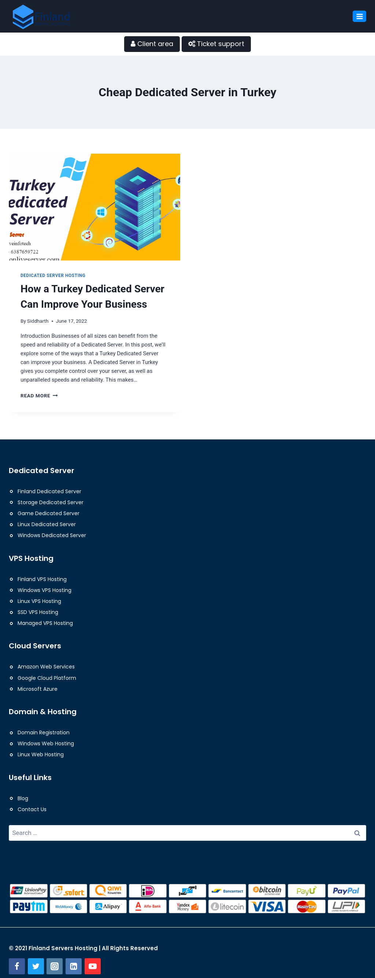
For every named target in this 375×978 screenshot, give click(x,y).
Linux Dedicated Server (47, 524)
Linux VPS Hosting (39, 601)
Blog (23, 798)
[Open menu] (359, 16)
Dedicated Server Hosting (53, 275)
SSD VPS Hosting (38, 612)
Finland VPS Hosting (42, 579)
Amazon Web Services (46, 666)
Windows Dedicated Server (52, 535)
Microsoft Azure (37, 689)
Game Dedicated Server (48, 513)
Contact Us (32, 809)
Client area (152, 43)
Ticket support (216, 43)
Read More (39, 395)
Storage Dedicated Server (50, 502)
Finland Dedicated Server (49, 491)
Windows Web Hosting (46, 743)
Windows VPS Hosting (44, 590)
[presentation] (94, 203)
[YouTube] (93, 966)
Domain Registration (44, 732)
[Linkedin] (74, 966)
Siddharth (37, 321)
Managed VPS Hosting (45, 623)
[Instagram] (55, 966)
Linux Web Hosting (41, 754)
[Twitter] (36, 966)
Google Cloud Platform (47, 678)
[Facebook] (17, 966)
